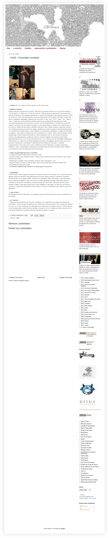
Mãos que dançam (86, 424)
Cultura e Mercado (86, 443)
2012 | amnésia (85, 282)
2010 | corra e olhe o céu (88, 314)
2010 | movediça (85, 303)
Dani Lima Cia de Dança (88, 462)
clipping (62, 48)
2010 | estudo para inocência (89, 312)
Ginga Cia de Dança (86, 430)
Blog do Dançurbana (86, 428)
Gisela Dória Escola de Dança (89, 480)
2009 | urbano (85, 321)
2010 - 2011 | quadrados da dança (90, 299)
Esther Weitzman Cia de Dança (90, 466)
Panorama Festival (86, 447)
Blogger (63, 528)
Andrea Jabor (84, 456)
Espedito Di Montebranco (88, 426)
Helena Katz (84, 434)
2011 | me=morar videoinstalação (90, 290)
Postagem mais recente (16, 277)
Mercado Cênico (85, 450)
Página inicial (41, 277)
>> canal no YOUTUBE (87, 327)
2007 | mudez (84, 325)
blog (8, 48)
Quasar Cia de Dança (87, 475)
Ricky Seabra (84, 458)
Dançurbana (84, 432)
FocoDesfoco (84, 473)
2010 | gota (84, 310)
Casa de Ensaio (85, 477)
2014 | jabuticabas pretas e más (90, 280)
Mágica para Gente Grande (88, 482)
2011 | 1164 (84, 297)
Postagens (84, 506)
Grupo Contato (85, 421)
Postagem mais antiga (65, 277)
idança (82, 439)
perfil (17, 218)
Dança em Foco (85, 445)
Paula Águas (84, 460)
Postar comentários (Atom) (21, 280)
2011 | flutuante (85, 295)
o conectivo (17, 48)
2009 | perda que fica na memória (90, 319)
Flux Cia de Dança (86, 437)
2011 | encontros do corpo (88, 292)
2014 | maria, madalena (87, 278)
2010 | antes (84, 308)
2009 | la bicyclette (86, 316)
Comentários (84, 509)
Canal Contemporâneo (87, 441)
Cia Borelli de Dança (86, 469)
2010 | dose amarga (86, 305)
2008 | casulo (84, 323)
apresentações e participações (45, 48)
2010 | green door (86, 301)
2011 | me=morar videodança (89, 288)
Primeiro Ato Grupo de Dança (89, 464)
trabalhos (28, 48)
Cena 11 (83, 471)
